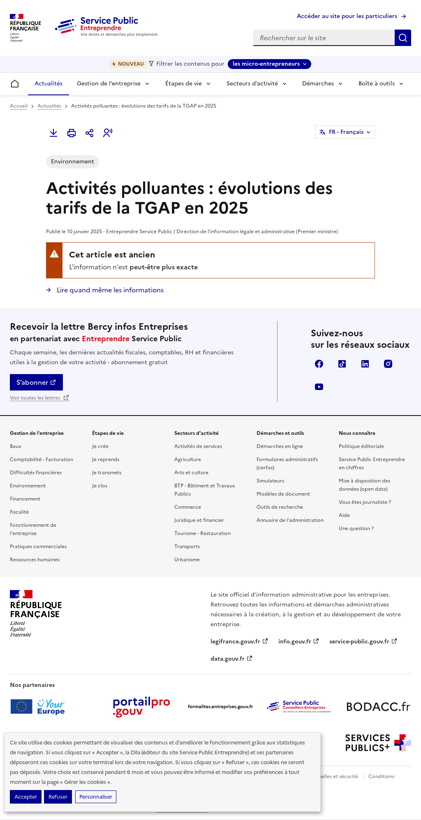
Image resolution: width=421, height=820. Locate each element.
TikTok (342, 364)
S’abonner (36, 382)
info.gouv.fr (298, 641)
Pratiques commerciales (38, 546)
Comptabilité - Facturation (41, 459)
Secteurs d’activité (252, 83)
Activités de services (198, 446)
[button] (107, 133)
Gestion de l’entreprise (109, 83)
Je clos (99, 485)
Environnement (28, 485)
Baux (15, 446)
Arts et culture (191, 472)
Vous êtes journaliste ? (365, 502)
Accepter (25, 797)
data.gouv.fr (231, 659)
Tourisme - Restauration (202, 533)
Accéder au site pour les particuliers (347, 16)
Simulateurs (270, 481)
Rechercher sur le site (403, 38)
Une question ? (356, 528)
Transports (187, 546)
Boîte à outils (377, 83)
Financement (25, 499)
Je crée (100, 446)
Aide (344, 515)
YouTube (319, 387)
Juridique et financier (199, 520)
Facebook (319, 364)
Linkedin (365, 364)
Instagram (388, 364)
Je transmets (106, 472)
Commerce (187, 507)
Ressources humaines (35, 559)
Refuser (58, 797)
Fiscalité (19, 512)
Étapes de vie (183, 83)
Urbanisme (187, 559)
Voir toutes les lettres (39, 398)
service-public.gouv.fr (363, 641)
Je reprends (105, 459)
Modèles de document (283, 494)
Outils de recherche (280, 507)
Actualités (48, 83)
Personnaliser (95, 797)
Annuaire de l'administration (290, 520)
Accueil (19, 106)
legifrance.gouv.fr (239, 641)
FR (346, 132)
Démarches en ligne (280, 446)
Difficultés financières (36, 472)
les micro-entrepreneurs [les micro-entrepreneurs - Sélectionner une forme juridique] (266, 64)
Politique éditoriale (361, 446)
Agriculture (187, 459)
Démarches (318, 83)
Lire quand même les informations (109, 290)
